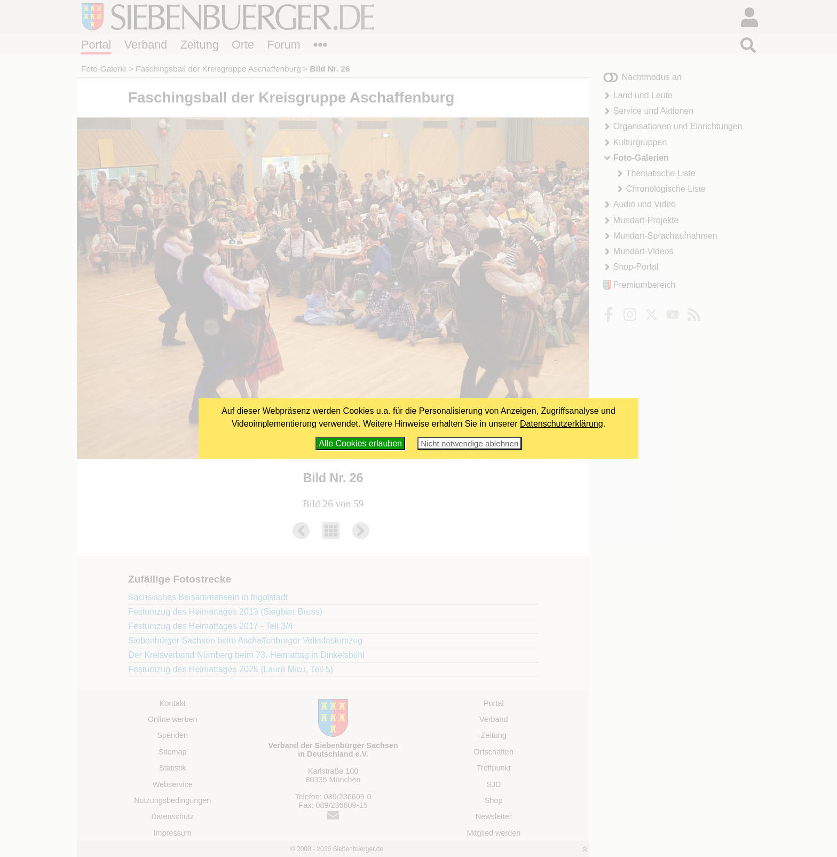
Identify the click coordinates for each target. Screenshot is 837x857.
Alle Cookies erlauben (360, 443)
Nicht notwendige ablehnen (469, 443)
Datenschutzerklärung (561, 423)
